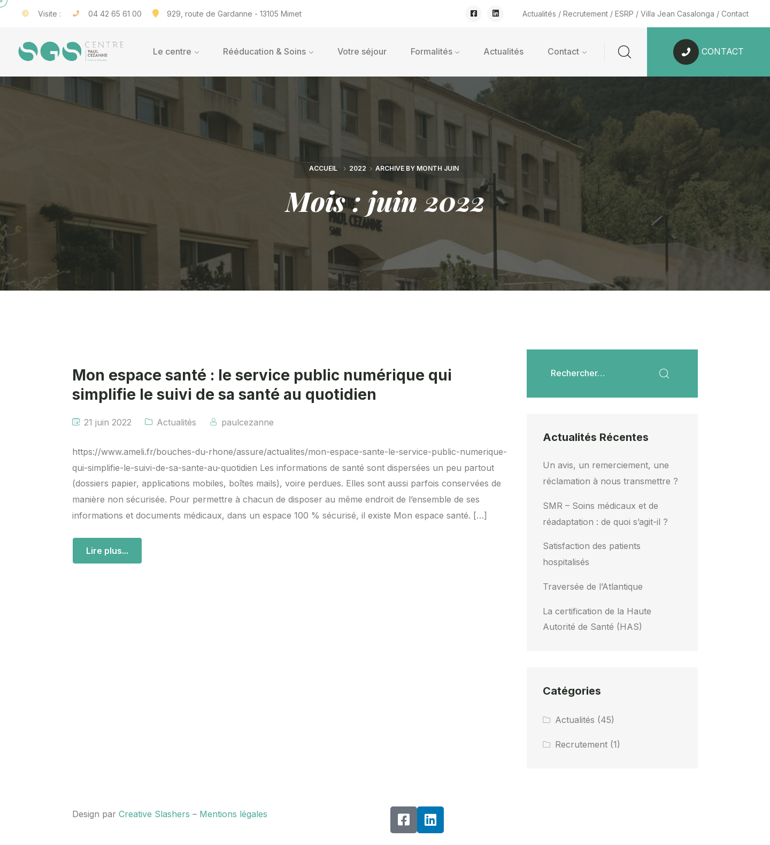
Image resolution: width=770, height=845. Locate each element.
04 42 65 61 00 (115, 13)
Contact (735, 13)
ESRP (624, 13)
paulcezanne (247, 422)
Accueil (323, 168)
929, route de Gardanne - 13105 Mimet (234, 13)
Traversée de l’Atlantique (593, 586)
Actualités (539, 13)
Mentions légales (233, 814)
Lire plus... (107, 550)
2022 (357, 168)
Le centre (172, 51)
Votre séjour (362, 51)
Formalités (431, 51)
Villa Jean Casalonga (677, 13)
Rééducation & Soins (264, 51)
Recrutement (585, 13)
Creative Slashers (154, 814)
